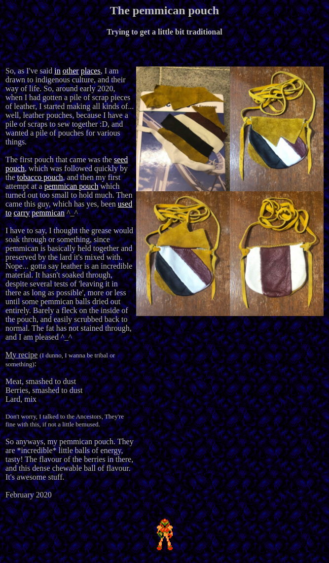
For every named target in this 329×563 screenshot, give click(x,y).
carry (21, 213)
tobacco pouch (40, 177)
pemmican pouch (71, 186)
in (57, 71)
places (91, 71)
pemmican (48, 213)
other (71, 71)
